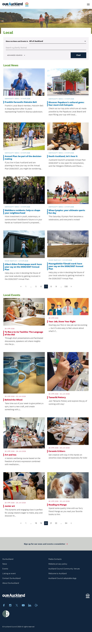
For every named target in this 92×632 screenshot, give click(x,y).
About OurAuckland (10, 583)
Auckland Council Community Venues (64, 568)
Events (5, 568)
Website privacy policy (57, 564)
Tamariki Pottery (57, 397)
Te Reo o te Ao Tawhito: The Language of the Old (24, 333)
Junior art (10, 506)
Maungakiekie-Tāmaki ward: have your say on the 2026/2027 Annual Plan (66, 266)
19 (41, 523)
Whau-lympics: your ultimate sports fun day (67, 211)
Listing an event (9, 573)
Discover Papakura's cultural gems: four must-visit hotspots (66, 103)
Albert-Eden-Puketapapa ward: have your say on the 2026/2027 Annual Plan (23, 267)
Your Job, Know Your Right (62, 321)
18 (36, 523)
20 (46, 523)
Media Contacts (54, 559)
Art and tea (10, 455)
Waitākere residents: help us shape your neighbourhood (22, 211)
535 (66, 286)
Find (78, 55)
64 (66, 523)
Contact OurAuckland (11, 578)
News (4, 564)
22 (56, 523)
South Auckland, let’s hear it (63, 156)
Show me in (17, 41)
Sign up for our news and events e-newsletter (46, 545)
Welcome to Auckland (57, 573)
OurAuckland (7, 559)
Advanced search (16, 55)
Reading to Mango (58, 505)
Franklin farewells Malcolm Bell (21, 102)
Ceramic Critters (57, 451)
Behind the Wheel (14, 400)
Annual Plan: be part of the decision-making (23, 157)
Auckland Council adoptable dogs (62, 578)
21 (51, 523)
